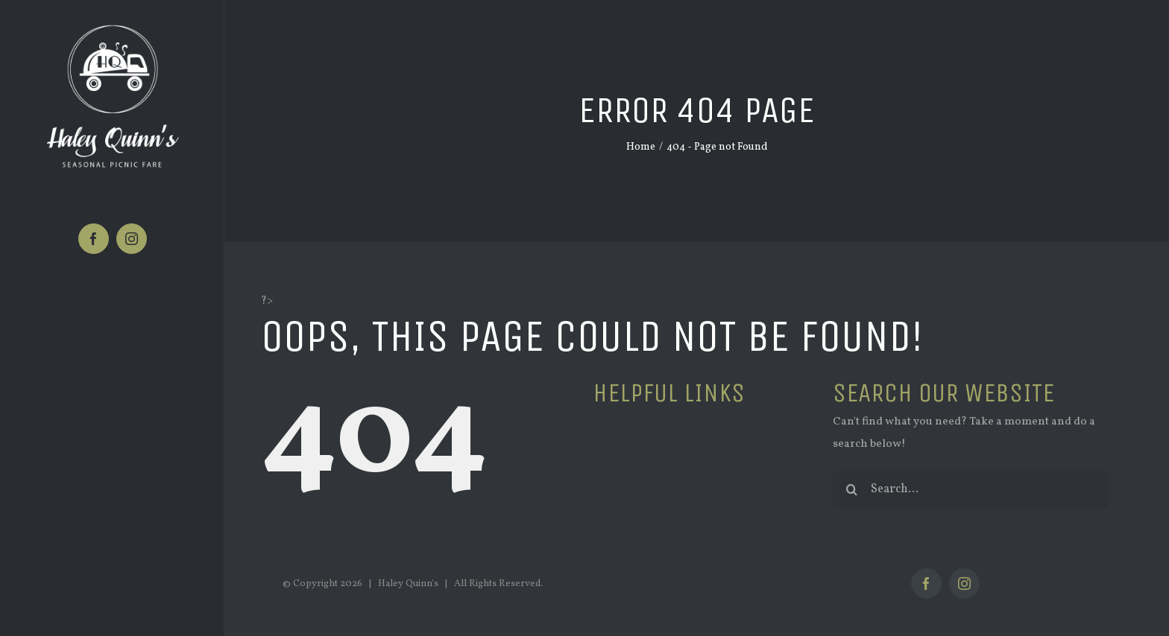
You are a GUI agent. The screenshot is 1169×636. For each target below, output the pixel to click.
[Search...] (971, 489)
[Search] (851, 489)
